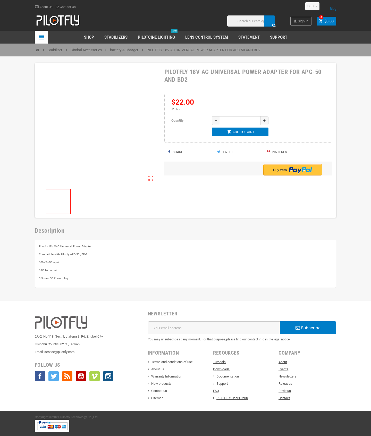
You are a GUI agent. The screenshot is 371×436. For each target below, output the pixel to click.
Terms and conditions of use (172, 362)
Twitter (53, 376)
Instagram (108, 376)
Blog (333, 9)
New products (161, 383)
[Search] (251, 21)
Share (175, 152)
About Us (44, 7)
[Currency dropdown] (312, 6)
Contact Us (66, 7)
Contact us (159, 391)
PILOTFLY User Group (232, 398)
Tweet (225, 152)
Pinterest (278, 152)
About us (157, 369)
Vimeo (94, 376)
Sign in (300, 21)
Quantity (177, 120)
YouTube (81, 376)
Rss (67, 376)
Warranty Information (166, 376)
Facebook (40, 376)
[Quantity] (240, 120)
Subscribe (308, 327)
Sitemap (157, 398)
